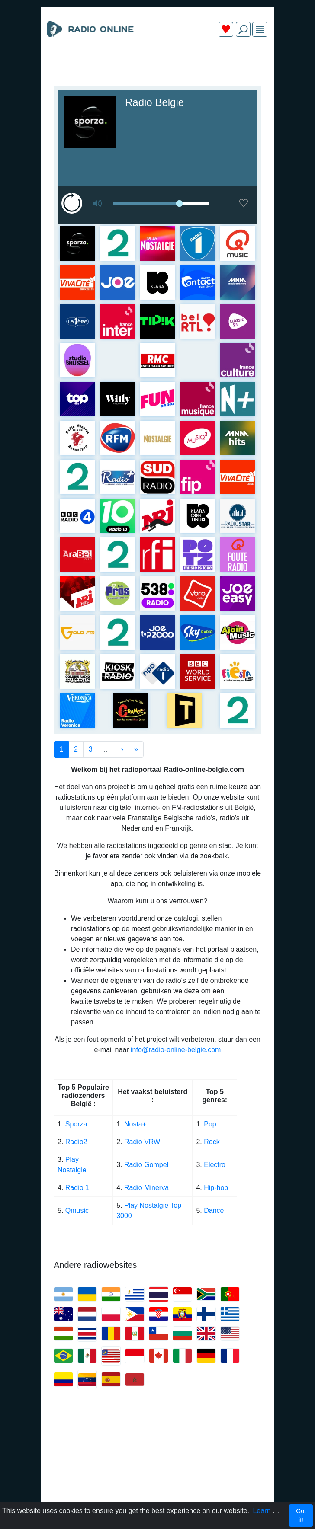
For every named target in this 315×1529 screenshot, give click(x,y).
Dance (214, 1210)
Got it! (301, 1515)
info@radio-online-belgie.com (176, 1049)
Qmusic (77, 1210)
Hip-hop (216, 1187)
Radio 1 (77, 1187)
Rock (211, 1141)
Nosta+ (135, 1124)
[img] (259, 29)
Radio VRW (142, 1141)
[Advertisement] (157, 64)
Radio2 (77, 1141)
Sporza (76, 1124)
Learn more (270, 1510)
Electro (214, 1164)
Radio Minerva (146, 1187)
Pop (210, 1124)
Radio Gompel (146, 1164)
